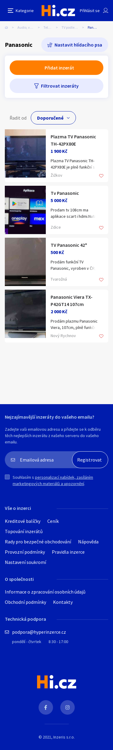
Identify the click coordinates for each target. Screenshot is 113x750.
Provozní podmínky (25, 552)
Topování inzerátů (24, 531)
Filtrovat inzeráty (60, 86)
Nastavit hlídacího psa (78, 45)
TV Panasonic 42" (69, 245)
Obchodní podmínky (25, 602)
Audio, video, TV (29, 27)
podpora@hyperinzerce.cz (39, 632)
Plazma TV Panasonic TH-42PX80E (73, 140)
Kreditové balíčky (22, 521)
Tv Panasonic (65, 193)
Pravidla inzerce (68, 552)
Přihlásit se (90, 10)
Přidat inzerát (59, 68)
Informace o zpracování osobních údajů (45, 592)
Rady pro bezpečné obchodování (38, 542)
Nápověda (88, 542)
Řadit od (18, 118)
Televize (49, 27)
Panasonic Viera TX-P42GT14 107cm (72, 300)
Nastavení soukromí (25, 562)
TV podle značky (73, 27)
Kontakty (63, 602)
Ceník (53, 521)
